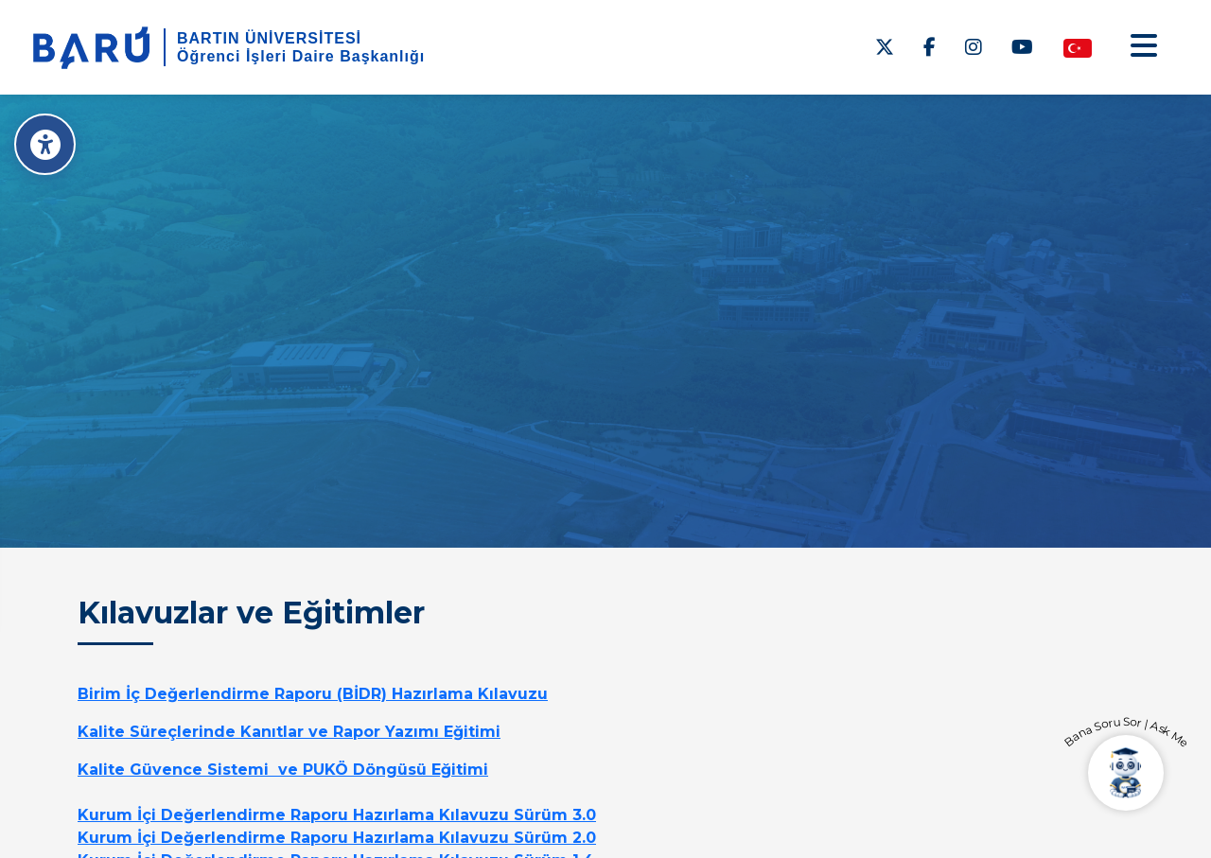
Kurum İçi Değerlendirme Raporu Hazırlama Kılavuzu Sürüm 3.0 (337, 815)
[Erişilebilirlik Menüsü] (45, 144)
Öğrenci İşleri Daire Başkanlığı (301, 56)
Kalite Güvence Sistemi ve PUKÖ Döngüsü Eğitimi (283, 770)
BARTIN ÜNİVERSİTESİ (269, 38)
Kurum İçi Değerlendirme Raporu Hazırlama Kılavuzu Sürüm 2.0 (337, 838)
